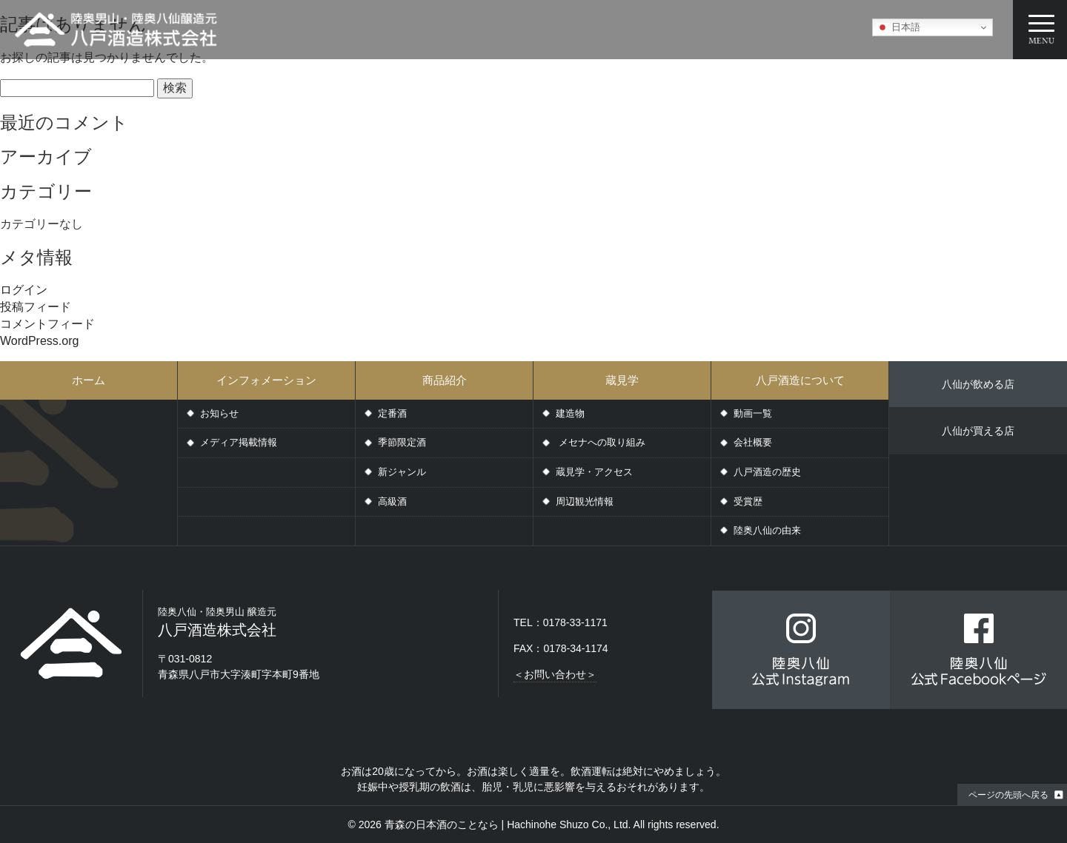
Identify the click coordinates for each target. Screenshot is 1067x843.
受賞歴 (748, 501)
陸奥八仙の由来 (767, 530)
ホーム (88, 380)
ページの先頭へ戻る (1008, 795)
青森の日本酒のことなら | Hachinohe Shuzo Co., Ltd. (508, 824)
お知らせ (219, 413)
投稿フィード (35, 306)
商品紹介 (444, 380)
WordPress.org (39, 341)
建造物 (570, 413)
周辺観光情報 (585, 501)
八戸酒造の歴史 (767, 471)
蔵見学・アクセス (594, 471)
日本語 (898, 27)
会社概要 (753, 442)
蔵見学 (622, 380)
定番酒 (392, 413)
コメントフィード (47, 324)
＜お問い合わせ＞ (554, 674)
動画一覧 (753, 413)
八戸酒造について (800, 380)
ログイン (23, 289)
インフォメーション (266, 380)
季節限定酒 (402, 442)
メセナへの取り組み (600, 442)
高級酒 (392, 501)
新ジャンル (402, 471)
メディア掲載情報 (238, 442)
